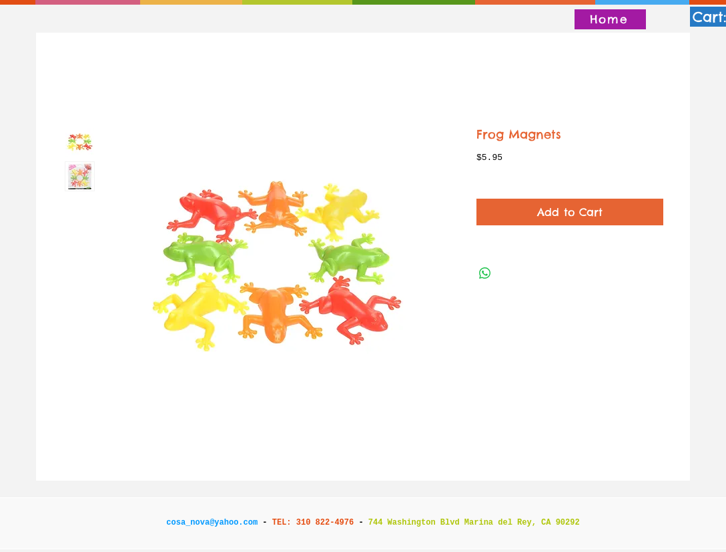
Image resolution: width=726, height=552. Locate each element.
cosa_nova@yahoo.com (212, 522)
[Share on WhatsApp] (485, 273)
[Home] (610, 19)
